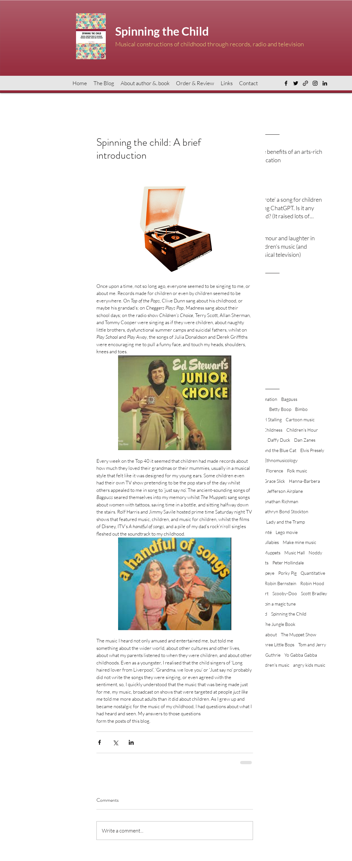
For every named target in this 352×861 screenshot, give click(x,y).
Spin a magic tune (279, 603)
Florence (274, 470)
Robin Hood (312, 583)
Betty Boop (280, 409)
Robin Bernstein (280, 583)
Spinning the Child (288, 614)
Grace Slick (274, 481)
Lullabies (270, 542)
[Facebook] (286, 83)
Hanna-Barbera (304, 481)
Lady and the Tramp (285, 522)
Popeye (267, 573)
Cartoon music (300, 419)
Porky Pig (287, 573)
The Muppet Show (298, 634)
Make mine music (299, 542)
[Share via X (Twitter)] (115, 742)
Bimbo (301, 409)
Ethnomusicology (281, 460)
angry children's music (267, 665)
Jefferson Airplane (285, 491)
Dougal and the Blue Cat (272, 450)
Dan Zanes (304, 440)
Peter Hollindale (288, 562)
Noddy (315, 552)
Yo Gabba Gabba (300, 655)
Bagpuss (289, 399)
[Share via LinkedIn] (131, 742)
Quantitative (313, 573)
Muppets (271, 552)
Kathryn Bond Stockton (285, 511)
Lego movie (287, 532)
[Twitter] (295, 83)
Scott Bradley (314, 593)
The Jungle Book (279, 624)
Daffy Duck (279, 440)
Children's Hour (302, 430)
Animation (267, 399)
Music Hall (294, 552)
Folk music (297, 470)
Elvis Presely (312, 450)
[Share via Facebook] (99, 742)
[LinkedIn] (325, 83)
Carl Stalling (270, 419)
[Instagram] (315, 83)
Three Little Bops (277, 644)
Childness (272, 430)
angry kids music (309, 665)
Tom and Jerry (312, 644)
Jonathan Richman (280, 501)
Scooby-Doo (284, 593)
